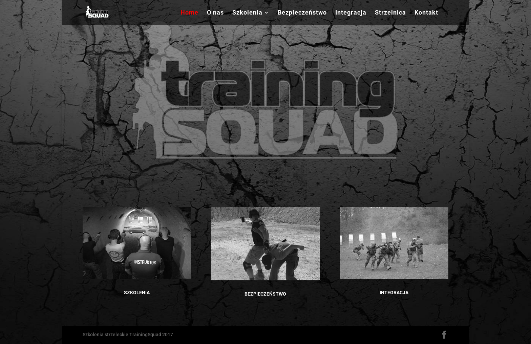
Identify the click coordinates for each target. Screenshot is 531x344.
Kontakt (426, 13)
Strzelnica (390, 13)
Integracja (350, 13)
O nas (215, 13)
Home (189, 13)
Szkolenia (247, 13)
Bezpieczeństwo (302, 13)
